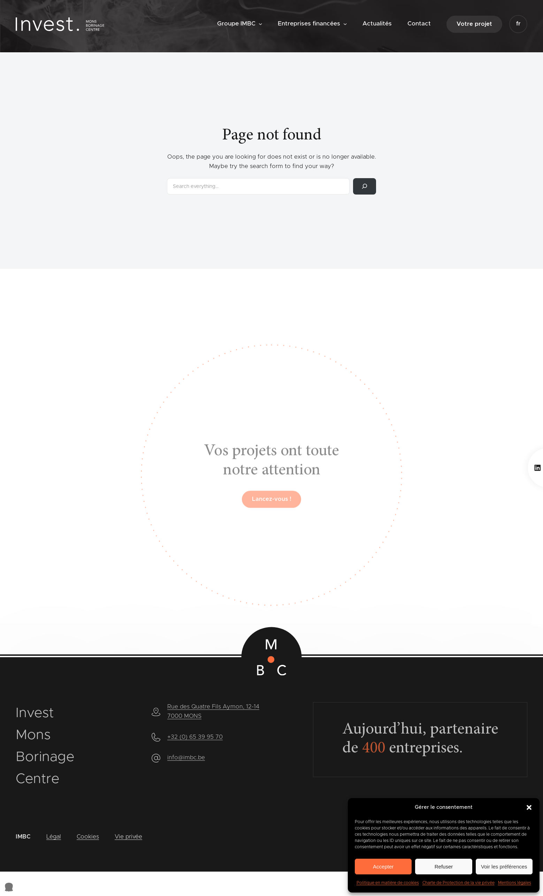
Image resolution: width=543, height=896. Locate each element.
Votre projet (474, 24)
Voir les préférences (504, 867)
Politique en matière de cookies (388, 883)
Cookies (88, 837)
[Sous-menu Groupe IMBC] (260, 23)
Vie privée (129, 837)
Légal (53, 837)
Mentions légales (514, 883)
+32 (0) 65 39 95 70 (195, 737)
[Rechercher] (364, 186)
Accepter (383, 867)
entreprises (412, 749)
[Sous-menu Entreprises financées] (345, 23)
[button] (529, 807)
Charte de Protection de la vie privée (458, 883)
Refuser (444, 867)
